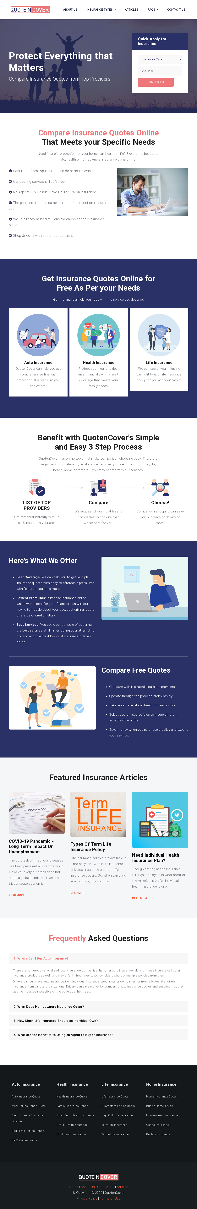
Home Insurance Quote (161, 1096)
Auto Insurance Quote (26, 1096)
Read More (17, 895)
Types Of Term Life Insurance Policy (90, 847)
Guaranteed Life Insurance (118, 1106)
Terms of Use (110, 1198)
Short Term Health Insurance (75, 1115)
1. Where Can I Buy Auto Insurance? (41, 958)
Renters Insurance (158, 1134)
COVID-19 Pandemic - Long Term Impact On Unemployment (31, 847)
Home (73, 1187)
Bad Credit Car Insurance (28, 1130)
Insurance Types (100, 9)
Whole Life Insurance (115, 1134)
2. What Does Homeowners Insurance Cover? (49, 1007)
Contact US (176, 9)
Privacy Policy (87, 1198)
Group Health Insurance (72, 1124)
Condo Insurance (157, 1124)
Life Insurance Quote (114, 1096)
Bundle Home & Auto (159, 1106)
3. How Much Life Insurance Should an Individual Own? (56, 1021)
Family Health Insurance (72, 1106)
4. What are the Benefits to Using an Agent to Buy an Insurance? (63, 1035)
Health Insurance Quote (72, 1096)
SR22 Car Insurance (25, 1140)
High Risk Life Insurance (117, 1115)
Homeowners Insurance (162, 1115)
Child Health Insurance (71, 1134)
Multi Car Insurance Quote (29, 1106)
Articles (131, 9)
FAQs (151, 9)
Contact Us (105, 1187)
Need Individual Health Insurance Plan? (155, 858)
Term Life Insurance (114, 1124)
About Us (70, 9)
